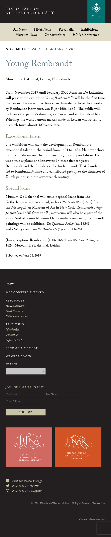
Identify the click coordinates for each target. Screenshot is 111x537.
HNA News (42, 29)
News (10, 284)
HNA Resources (14, 311)
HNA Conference (86, 34)
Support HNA (14, 340)
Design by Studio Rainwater (92, 519)
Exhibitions (89, 29)
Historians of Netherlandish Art (30, 12)
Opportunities (55, 34)
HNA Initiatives (15, 306)
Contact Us (12, 335)
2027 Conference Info (25, 293)
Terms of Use (98, 504)
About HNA (15, 325)
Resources (15, 301)
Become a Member (22, 348)
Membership (12, 330)
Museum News (26, 34)
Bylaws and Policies (17, 316)
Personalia (66, 29)
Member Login (19, 357)
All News (20, 29)
